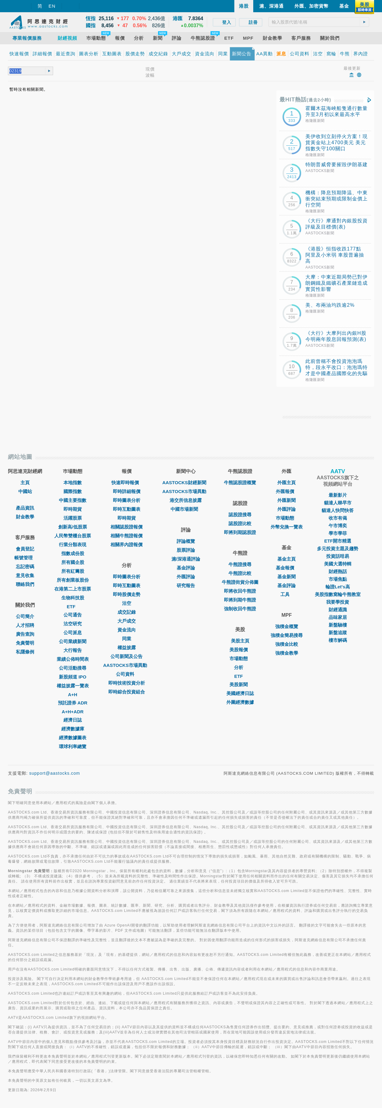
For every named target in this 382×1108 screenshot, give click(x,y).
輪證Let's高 (338, 586)
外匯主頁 (286, 482)
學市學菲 (338, 533)
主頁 (25, 482)
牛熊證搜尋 (240, 564)
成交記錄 (126, 612)
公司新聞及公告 (126, 656)
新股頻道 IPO (72, 676)
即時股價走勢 (126, 594)
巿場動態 (286, 518)
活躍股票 (72, 518)
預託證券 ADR (73, 702)
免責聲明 (25, 642)
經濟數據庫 (72, 728)
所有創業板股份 (73, 580)
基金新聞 (286, 576)
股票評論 (186, 550)
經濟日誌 (72, 719)
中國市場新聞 (186, 509)
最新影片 (338, 495)
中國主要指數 (72, 500)
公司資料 (126, 674)
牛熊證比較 (240, 573)
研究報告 (186, 585)
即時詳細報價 (126, 491)
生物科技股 (72, 597)
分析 (240, 667)
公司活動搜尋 (72, 668)
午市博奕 (338, 525)
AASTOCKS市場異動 (126, 665)
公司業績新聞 (72, 641)
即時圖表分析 (126, 500)
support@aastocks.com (54, 773)
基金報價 (286, 567)
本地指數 (72, 482)
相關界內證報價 (126, 544)
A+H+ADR (73, 711)
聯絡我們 (25, 584)
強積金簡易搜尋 (287, 635)
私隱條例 (25, 651)
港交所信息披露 (186, 500)
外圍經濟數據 (240, 702)
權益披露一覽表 (73, 685)
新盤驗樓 (338, 624)
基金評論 (186, 567)
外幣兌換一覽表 (287, 526)
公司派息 (72, 632)
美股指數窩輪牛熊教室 (338, 594)
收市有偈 (338, 518)
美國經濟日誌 (240, 693)
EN (52, 6)
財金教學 (25, 516)
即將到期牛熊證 (240, 599)
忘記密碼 (25, 566)
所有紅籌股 (72, 571)
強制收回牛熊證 (240, 608)
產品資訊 (25, 507)
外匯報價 (286, 491)
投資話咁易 (337, 556)
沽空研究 (72, 623)
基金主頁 (286, 558)
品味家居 (338, 617)
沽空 (126, 603)
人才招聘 (25, 625)
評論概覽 (186, 541)
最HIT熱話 (305, 100)
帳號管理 (25, 557)
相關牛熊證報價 (126, 535)
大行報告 (72, 650)
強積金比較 (286, 644)
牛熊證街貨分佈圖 (240, 582)
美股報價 (240, 649)
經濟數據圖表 (72, 737)
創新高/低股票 (72, 526)
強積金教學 (286, 653)
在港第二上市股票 (72, 588)
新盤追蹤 (338, 632)
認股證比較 (240, 523)
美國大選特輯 (337, 563)
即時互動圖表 (126, 509)
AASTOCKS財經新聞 (185, 482)
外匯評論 (186, 576)
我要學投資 (337, 602)
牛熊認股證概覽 (240, 482)
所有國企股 (72, 562)
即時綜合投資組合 (126, 691)
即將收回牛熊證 (240, 591)
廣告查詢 (25, 634)
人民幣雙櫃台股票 (72, 535)
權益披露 (126, 647)
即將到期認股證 (240, 532)
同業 (126, 638)
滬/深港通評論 (185, 558)
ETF (72, 606)
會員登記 (25, 548)
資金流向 (126, 629)
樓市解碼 (338, 640)
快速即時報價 (126, 482)
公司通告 (72, 614)
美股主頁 (240, 640)
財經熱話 (338, 571)
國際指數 (72, 491)
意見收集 (25, 575)
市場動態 (240, 658)
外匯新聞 (286, 500)
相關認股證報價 (126, 526)
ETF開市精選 (337, 540)
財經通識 (338, 609)
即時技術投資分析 (126, 683)
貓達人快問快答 (338, 510)
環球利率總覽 (72, 746)
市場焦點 (338, 579)
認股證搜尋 (240, 514)
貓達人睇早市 (337, 502)
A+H (72, 694)
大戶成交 (126, 620)
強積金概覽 (286, 626)
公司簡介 (25, 616)
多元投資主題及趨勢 (337, 548)
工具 (286, 594)
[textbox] (318, 22)
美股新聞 (240, 684)
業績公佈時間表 (73, 659)
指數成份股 (72, 553)
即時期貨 (72, 509)
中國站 (25, 491)
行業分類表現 (72, 544)
